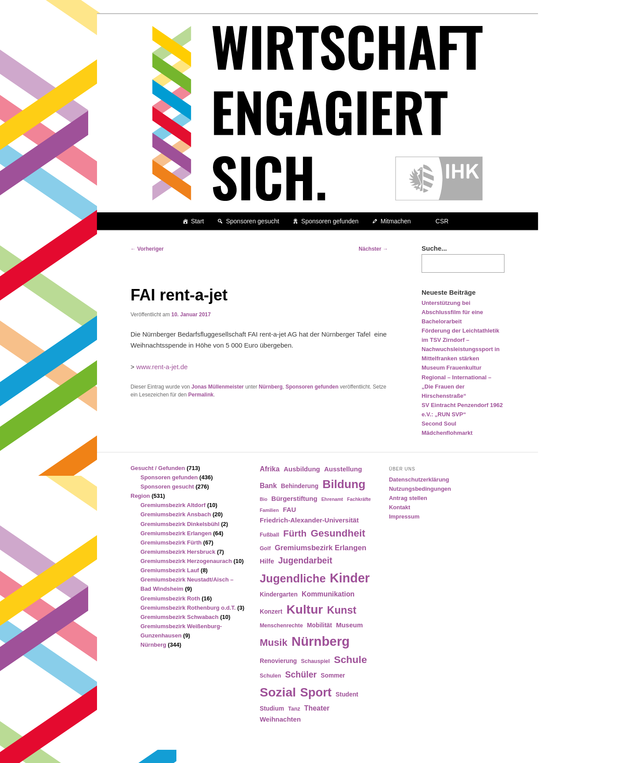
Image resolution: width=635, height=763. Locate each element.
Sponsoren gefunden (330, 221)
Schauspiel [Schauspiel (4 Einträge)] (315, 661)
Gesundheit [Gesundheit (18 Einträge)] (337, 533)
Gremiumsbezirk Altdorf (173, 505)
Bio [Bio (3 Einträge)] (263, 499)
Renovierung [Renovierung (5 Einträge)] (278, 661)
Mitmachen (396, 221)
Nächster (373, 249)
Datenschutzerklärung (419, 479)
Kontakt (399, 507)
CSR (442, 221)
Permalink (200, 395)
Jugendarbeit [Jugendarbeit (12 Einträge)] (305, 560)
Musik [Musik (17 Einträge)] (274, 642)
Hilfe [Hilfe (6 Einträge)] (267, 561)
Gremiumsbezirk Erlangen (176, 533)
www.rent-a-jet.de (162, 366)
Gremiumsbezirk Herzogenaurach (186, 561)
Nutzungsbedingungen (420, 488)
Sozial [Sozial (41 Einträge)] (278, 692)
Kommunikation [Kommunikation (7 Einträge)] (328, 594)
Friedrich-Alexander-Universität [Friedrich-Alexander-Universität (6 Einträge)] (309, 520)
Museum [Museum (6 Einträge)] (349, 625)
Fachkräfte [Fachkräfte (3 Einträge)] (359, 499)
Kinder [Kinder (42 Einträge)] (350, 578)
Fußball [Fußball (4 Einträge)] (269, 535)
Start (197, 221)
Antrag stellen (408, 498)
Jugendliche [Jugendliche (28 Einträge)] (293, 578)
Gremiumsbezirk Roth (170, 598)
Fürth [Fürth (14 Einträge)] (294, 533)
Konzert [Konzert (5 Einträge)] (271, 611)
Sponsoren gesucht (252, 221)
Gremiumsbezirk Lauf (170, 570)
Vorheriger (147, 249)
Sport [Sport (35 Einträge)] (316, 692)
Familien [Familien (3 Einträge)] (269, 510)
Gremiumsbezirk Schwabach (180, 617)
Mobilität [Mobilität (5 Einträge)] (319, 625)
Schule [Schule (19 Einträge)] (350, 659)
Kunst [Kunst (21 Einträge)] (341, 610)
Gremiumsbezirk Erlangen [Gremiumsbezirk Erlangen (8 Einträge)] (320, 548)
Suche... (434, 248)
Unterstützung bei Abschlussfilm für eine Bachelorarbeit (452, 312)
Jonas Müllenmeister (217, 387)
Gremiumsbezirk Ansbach (176, 514)
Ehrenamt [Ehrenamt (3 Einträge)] (332, 499)
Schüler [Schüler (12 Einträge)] (301, 674)
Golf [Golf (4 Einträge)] (265, 548)
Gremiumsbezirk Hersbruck (178, 551)
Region (140, 496)
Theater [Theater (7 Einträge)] (316, 708)
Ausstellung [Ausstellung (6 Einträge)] (343, 469)
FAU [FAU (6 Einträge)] (289, 509)
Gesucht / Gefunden (158, 468)
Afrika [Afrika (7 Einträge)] (270, 469)
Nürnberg (271, 387)
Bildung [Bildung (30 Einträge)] (343, 484)
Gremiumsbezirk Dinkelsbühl (180, 524)
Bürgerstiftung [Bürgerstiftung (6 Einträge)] (294, 498)
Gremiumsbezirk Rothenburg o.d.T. (188, 607)
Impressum (404, 516)
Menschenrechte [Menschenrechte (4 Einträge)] (281, 625)
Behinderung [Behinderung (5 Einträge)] (299, 486)
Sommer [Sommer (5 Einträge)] (333, 675)
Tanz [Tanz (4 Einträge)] (294, 709)
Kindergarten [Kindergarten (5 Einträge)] (279, 594)
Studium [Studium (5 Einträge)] (272, 708)
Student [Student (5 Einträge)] (347, 694)
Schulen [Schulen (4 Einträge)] (270, 676)
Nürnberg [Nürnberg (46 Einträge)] (320, 641)
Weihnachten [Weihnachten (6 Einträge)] (280, 719)
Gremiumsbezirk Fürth (171, 542)
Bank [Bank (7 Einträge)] (268, 485)
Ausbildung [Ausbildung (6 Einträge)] (302, 469)
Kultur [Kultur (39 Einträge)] (305, 609)
